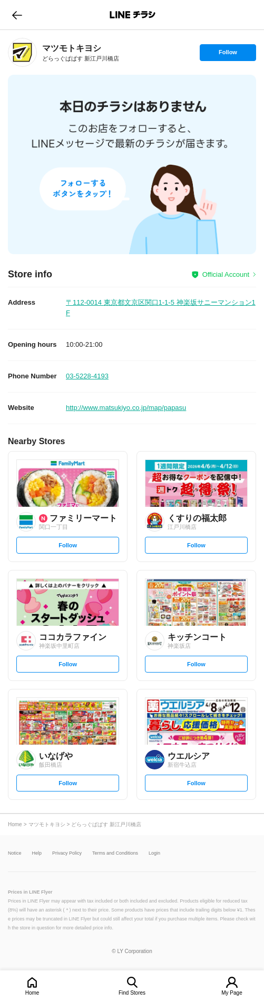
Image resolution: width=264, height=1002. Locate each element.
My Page (231, 993)
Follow (227, 54)
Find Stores (132, 993)
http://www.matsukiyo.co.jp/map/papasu (126, 408)
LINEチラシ (133, 15)
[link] (22, 52)
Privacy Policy (67, 853)
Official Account (225, 274)
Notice (15, 853)
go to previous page (17, 14)
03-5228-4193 (87, 376)
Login (154, 853)
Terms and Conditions (115, 853)
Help (37, 853)
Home (32, 993)
